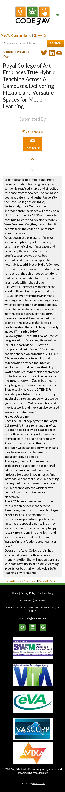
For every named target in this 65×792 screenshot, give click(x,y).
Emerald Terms (14, 581)
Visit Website (33, 131)
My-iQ (40, 35)
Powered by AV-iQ (46, 581)
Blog (50, 593)
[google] (43, 627)
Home (15, 593)
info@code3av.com (36, 618)
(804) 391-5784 (36, 600)
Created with (32, 783)
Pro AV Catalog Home (16, 35)
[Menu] (58, 15)
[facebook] (22, 627)
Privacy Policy (30, 581)
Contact (42, 593)
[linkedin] (32, 627)
